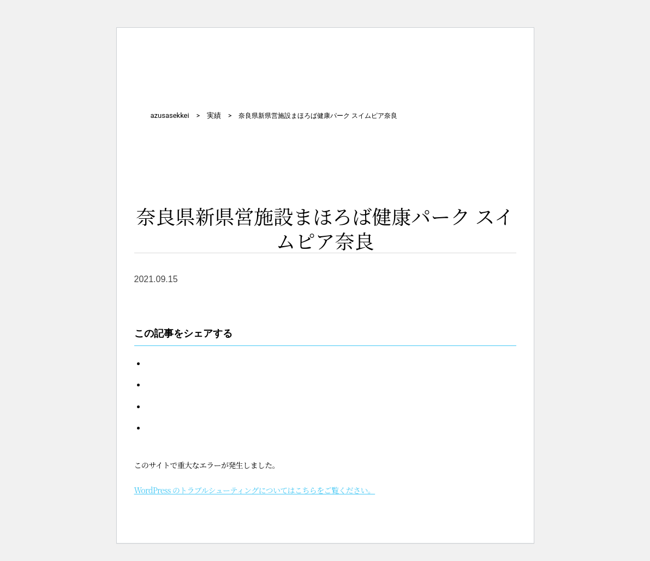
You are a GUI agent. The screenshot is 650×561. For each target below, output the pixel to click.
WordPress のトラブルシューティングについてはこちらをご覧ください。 (254, 490)
